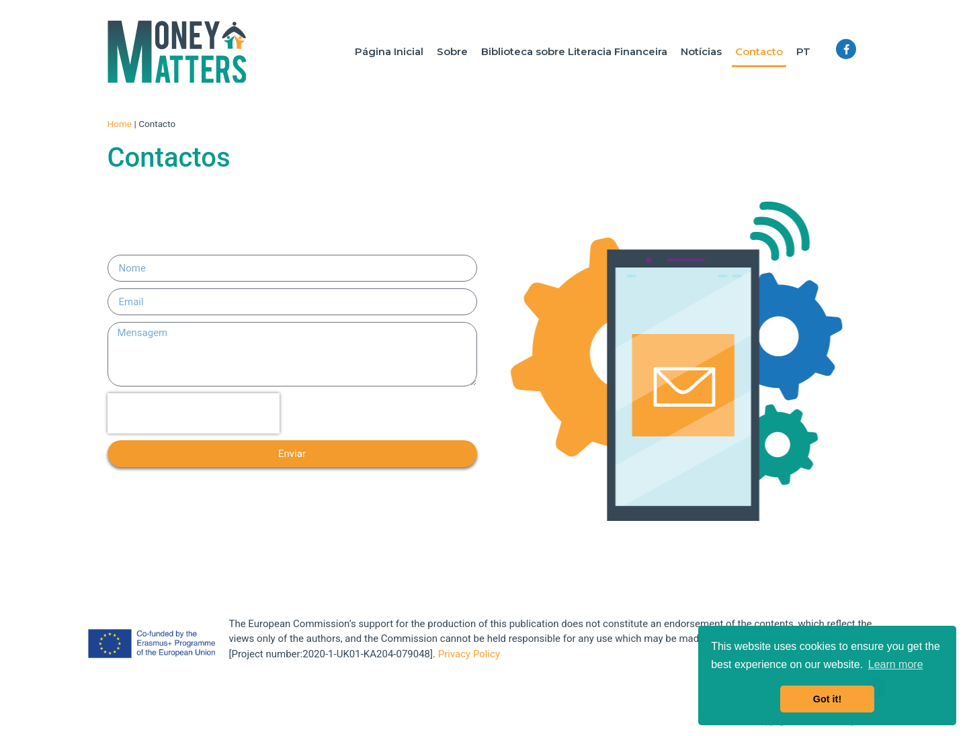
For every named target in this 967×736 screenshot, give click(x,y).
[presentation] (194, 413)
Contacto (759, 51)
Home (120, 123)
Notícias (701, 51)
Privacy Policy (469, 654)
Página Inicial (389, 51)
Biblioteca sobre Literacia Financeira (574, 51)
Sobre (452, 51)
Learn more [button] (895, 664)
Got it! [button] (827, 699)
